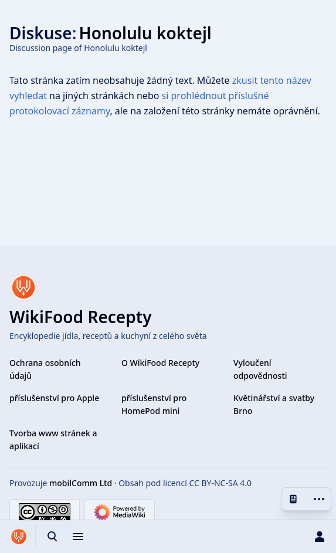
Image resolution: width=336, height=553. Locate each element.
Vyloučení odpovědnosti (260, 369)
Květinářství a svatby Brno (273, 404)
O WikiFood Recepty (160, 362)
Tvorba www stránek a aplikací (53, 440)
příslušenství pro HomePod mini (153, 404)
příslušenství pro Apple (54, 397)
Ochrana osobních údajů (45, 369)
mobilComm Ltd (80, 482)
